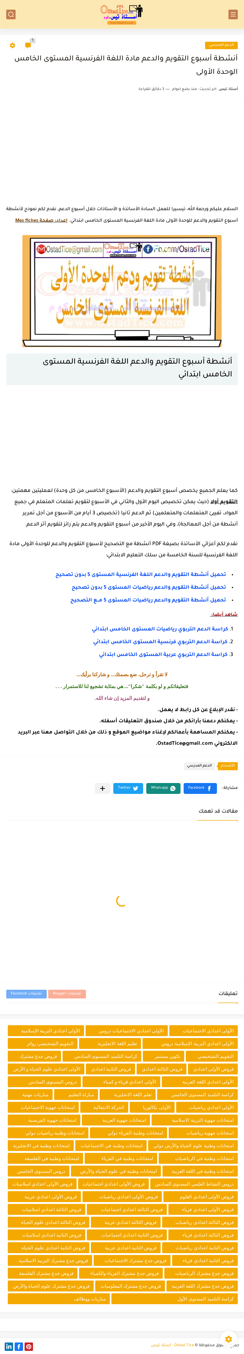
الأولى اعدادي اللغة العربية (208, 1081)
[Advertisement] (122, 151)
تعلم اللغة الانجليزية (132, 1094)
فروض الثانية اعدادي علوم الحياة (53, 1247)
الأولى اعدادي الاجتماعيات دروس (131, 1030)
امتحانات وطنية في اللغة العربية (203, 1171)
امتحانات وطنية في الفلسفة (52, 1158)
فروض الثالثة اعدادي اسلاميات (52, 1209)
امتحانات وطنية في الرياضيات (204, 1158)
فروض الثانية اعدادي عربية (131, 1247)
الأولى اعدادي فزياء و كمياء (129, 1081)
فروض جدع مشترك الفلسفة (46, 1273)
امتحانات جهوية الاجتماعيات (48, 1107)
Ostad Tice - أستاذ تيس (172, 1345)
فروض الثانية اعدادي (111, 1069)
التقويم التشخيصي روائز (50, 1043)
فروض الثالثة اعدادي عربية (131, 1222)
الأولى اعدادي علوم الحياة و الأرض (46, 1069)
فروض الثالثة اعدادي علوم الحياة (53, 1222)
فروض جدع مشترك (38, 1056)
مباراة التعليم (81, 1094)
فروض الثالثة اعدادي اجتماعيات (132, 1209)
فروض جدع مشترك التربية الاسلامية (53, 1260)
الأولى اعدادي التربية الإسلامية (50, 1030)
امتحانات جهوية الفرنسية (52, 1120)
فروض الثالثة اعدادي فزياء (208, 1235)
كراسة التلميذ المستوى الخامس (202, 1094)
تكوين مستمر (167, 1056)
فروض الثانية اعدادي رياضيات (205, 1247)
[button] (200, 788)
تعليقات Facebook (26, 994)
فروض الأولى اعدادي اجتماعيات (114, 1184)
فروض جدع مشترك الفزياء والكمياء (124, 1273)
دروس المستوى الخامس (41, 1171)
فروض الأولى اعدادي (213, 1069)
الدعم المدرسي (221, 45)
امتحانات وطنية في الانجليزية (41, 1145)
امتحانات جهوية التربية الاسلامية (203, 1120)
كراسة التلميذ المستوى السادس (105, 1056)
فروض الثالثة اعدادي (162, 1069)
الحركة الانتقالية (108, 1107)
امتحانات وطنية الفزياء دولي (135, 1132)
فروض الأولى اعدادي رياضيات (128, 1196)
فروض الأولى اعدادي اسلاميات (42, 1184)
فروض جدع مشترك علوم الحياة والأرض (51, 1286)
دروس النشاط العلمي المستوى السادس (194, 1184)
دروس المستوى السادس (53, 1081)
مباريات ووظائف (90, 1298)
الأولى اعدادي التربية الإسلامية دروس (197, 1043)
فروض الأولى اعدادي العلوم (207, 1196)
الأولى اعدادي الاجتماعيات (208, 1030)
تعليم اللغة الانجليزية (117, 1043)
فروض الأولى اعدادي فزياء (208, 1209)
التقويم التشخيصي (216, 1056)
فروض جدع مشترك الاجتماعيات (136, 1260)
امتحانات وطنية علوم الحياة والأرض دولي (193, 1145)
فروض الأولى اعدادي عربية (51, 1196)
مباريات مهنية (35, 1094)
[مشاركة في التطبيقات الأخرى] (102, 788)
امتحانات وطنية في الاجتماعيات (112, 1145)
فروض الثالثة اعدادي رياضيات (205, 1222)
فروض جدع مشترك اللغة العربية (203, 1286)
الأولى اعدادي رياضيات (211, 1107)
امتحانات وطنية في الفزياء (127, 1158)
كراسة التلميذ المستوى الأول (205, 1298)
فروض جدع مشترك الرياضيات (204, 1273)
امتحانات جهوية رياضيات (210, 1132)
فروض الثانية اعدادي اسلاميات (52, 1235)
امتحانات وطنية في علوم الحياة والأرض (118, 1171)
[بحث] (11, 14)
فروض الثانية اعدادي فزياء (208, 1260)
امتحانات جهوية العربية (124, 1120)
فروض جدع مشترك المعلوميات (131, 1286)
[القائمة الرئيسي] (233, 14)
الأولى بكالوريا (156, 1107)
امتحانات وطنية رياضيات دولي (55, 1132)
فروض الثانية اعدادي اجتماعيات (132, 1235)
